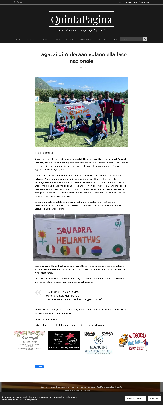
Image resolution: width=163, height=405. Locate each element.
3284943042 (145, 2)
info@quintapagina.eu (129, 2)
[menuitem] (19, 39)
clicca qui (99, 325)
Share (39, 367)
